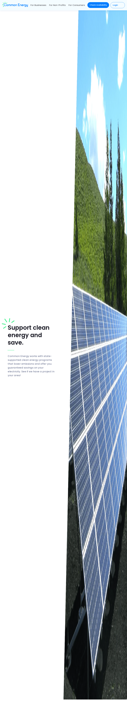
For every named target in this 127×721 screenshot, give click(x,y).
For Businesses (38, 5)
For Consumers (77, 5)
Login (115, 5)
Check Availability (98, 5)
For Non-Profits (57, 5)
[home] (15, 5)
